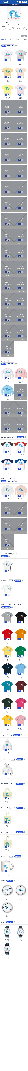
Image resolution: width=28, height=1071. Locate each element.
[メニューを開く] (2, 2)
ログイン (25, 1)
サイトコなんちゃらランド (14, 4)
